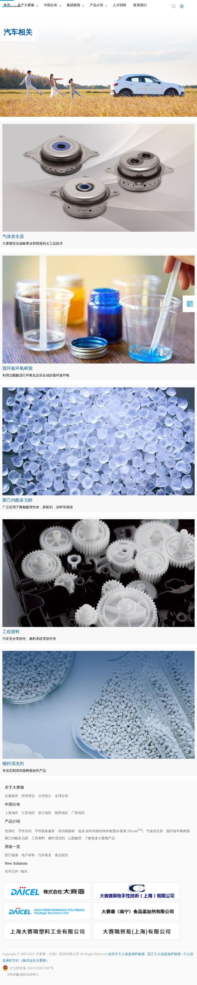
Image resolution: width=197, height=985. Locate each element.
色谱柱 (10, 831)
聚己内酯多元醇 (16, 838)
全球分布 (61, 796)
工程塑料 (38, 838)
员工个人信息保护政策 (164, 954)
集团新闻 (73, 5)
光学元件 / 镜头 (16, 871)
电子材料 (28, 855)
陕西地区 (61, 813)
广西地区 (78, 813)
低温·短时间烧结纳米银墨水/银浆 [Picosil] (110, 831)
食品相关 (61, 855)
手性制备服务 (45, 831)
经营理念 (28, 796)
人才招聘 (119, 5)
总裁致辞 (11, 796)
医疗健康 (11, 855)
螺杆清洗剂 (56, 838)
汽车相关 (44, 855)
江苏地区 (28, 813)
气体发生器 (154, 831)
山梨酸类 (75, 838)
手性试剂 (25, 831)
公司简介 (44, 796)
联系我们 (140, 5)
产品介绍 (96, 5)
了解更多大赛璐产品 (100, 838)
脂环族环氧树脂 (178, 831)
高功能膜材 (66, 831)
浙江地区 (44, 813)
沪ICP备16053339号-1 (23, 974)
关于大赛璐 (25, 5)
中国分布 (50, 5)
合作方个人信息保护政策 (126, 954)
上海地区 (11, 813)
